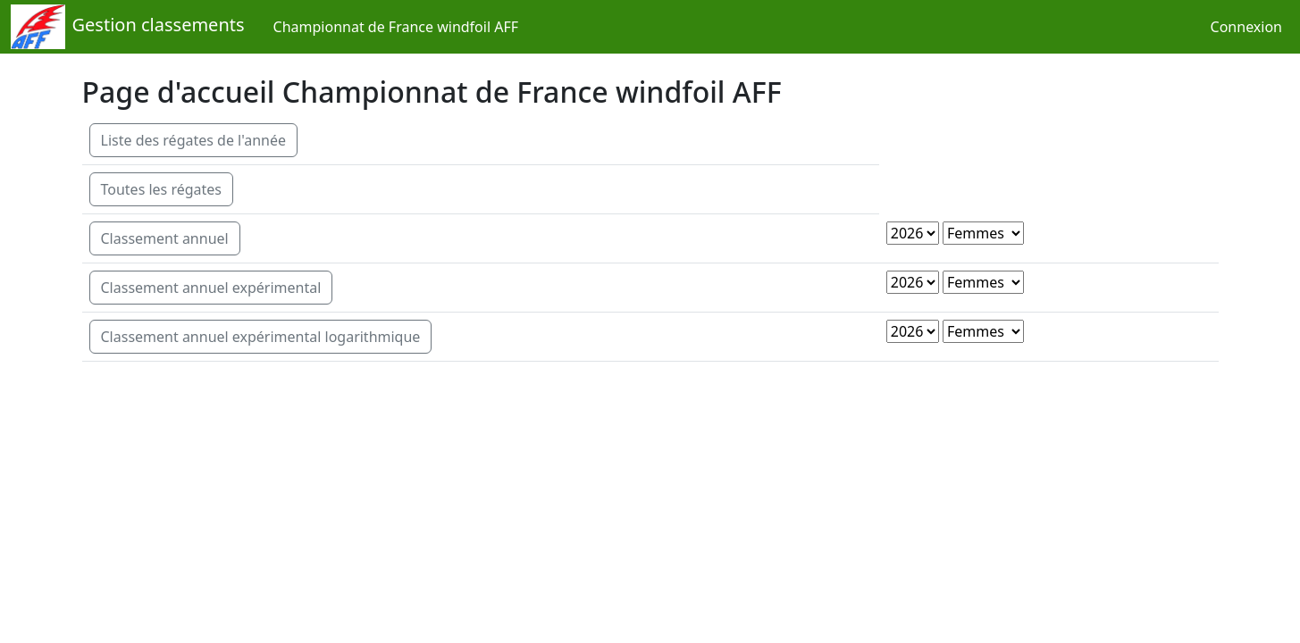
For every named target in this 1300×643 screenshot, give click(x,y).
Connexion (1246, 27)
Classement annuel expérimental (211, 287)
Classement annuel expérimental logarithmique (261, 337)
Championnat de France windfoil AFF (395, 27)
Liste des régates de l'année (194, 140)
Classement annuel (165, 238)
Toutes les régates (161, 189)
